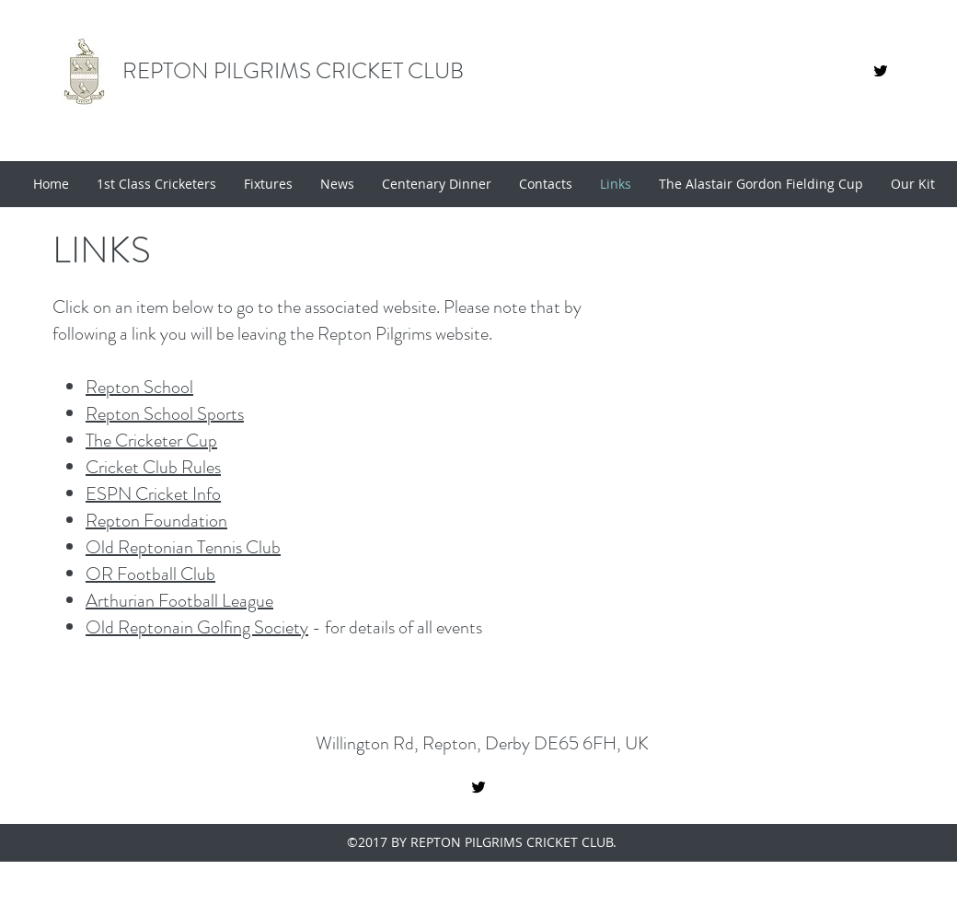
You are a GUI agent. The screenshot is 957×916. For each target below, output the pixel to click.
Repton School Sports (165, 413)
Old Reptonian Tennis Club (183, 547)
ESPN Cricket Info (153, 494)
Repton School (139, 387)
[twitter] (478, 787)
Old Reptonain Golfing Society (197, 627)
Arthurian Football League (179, 600)
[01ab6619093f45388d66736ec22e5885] (880, 71)
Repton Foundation (156, 520)
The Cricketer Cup (151, 440)
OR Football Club (150, 574)
